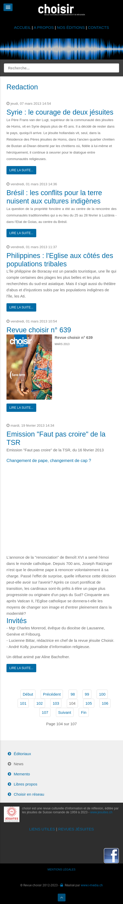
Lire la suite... (21, 170)
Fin (83, 712)
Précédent (52, 694)
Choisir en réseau (29, 794)
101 (23, 703)
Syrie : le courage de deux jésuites (59, 112)
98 (73, 694)
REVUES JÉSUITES (76, 829)
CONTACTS (98, 27)
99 (87, 694)
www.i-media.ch (92, 885)
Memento (22, 774)
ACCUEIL (23, 27)
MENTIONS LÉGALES (62, 869)
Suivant (64, 712)
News (19, 764)
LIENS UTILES (42, 829)
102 (39, 703)
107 (45, 712)
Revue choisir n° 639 (38, 330)
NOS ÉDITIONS (71, 27)
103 (56, 703)
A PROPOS (44, 27)
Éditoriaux (22, 753)
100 (102, 694)
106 (105, 703)
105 (88, 703)
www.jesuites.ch (101, 812)
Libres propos (25, 784)
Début (28, 694)
